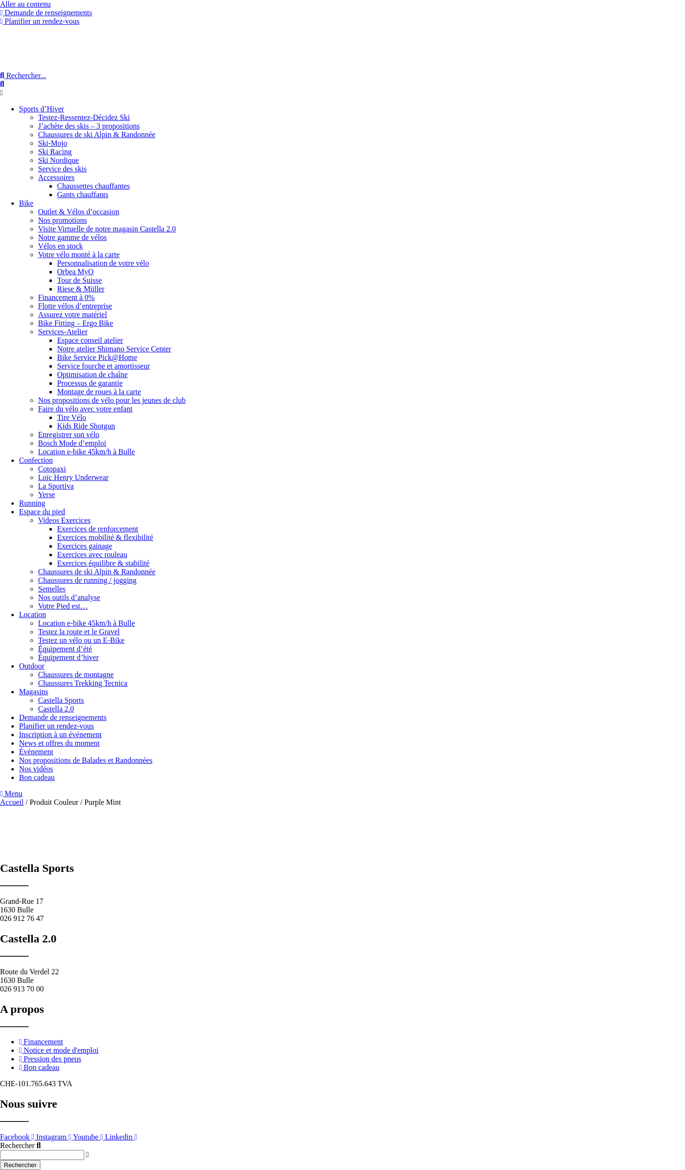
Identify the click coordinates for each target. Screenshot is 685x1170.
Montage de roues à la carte (99, 392)
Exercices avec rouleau (92, 554)
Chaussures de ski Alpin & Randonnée (97, 134)
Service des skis (62, 169)
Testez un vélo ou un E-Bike (81, 640)
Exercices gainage (84, 546)
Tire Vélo (71, 417)
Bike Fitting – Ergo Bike (75, 323)
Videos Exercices (64, 520)
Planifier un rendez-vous (56, 726)
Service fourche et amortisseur (103, 366)
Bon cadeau (37, 777)
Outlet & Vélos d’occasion (78, 212)
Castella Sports (61, 700)
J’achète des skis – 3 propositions (89, 126)
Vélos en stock (60, 246)
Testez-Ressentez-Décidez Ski (84, 117)
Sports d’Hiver (41, 109)
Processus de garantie (90, 383)
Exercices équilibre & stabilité (103, 563)
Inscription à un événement (60, 734)
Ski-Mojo (52, 143)
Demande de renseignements (63, 717)
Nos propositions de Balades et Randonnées (85, 760)
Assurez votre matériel (72, 314)
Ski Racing (55, 152)
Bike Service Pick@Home (97, 357)
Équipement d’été (65, 649)
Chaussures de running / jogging (87, 580)
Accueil (12, 802)
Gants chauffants (82, 194)
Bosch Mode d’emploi (72, 443)
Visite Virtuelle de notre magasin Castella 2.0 (107, 229)
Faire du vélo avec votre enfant (85, 409)
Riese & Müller (81, 289)
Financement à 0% (66, 297)
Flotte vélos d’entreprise (75, 306)
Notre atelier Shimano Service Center (114, 349)
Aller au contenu (25, 4)
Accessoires (56, 177)
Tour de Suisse (79, 280)
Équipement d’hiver (68, 657)
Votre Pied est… (63, 606)
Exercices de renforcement (97, 529)
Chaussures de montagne (76, 674)
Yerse (46, 494)
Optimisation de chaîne (92, 374)
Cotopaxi (52, 469)
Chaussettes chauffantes (93, 186)
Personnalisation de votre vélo (103, 263)
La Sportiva (56, 486)
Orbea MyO (75, 272)
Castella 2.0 (56, 709)
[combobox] (42, 1155)
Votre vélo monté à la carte (79, 254)
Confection (36, 460)
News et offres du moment (59, 743)
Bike (26, 203)
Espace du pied (42, 512)
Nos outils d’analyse (69, 597)
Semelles (52, 589)
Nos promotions (62, 220)
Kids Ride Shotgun (86, 426)
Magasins (33, 692)
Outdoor (31, 666)
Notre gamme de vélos (72, 237)
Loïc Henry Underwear (73, 477)
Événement (36, 752)
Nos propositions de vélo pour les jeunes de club (112, 400)
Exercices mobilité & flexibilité (105, 537)
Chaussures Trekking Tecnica (82, 683)
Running (32, 503)
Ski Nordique (58, 160)
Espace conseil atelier (90, 340)
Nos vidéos (36, 769)
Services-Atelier (63, 332)
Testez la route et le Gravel (79, 632)
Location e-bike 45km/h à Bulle (86, 452)
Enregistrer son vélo (68, 434)
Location (32, 614)
